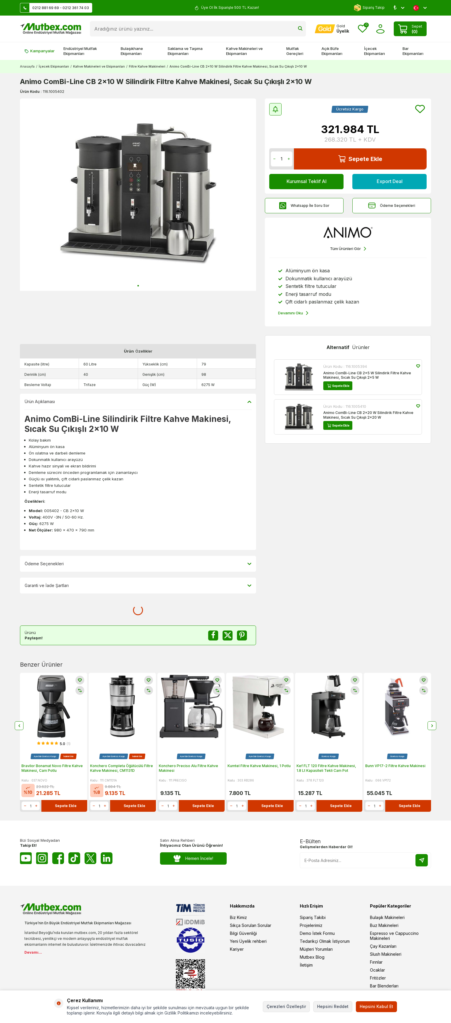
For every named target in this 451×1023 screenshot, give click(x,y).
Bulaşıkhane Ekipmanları (132, 51)
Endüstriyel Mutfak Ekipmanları (80, 51)
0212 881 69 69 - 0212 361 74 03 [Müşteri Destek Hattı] (54, 7)
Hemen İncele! (193, 858)
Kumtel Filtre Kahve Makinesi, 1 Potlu (259, 766)
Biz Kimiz (238, 917)
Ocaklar (377, 969)
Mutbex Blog (312, 957)
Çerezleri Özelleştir (286, 1006)
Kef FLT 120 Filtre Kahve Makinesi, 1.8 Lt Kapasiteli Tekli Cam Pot (326, 768)
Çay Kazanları (383, 946)
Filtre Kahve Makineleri (147, 66)
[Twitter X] (90, 858)
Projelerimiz (311, 925)
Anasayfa (27, 66)
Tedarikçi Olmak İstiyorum (325, 941)
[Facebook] (58, 858)
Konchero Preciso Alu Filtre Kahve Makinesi (188, 768)
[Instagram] (42, 858)
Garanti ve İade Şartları (138, 585)
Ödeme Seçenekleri (391, 205)
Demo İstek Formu (317, 933)
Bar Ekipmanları (413, 51)
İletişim (306, 964)
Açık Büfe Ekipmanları (332, 51)
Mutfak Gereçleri (294, 51)
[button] (138, 285)
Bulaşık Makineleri (387, 917)
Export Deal (390, 181)
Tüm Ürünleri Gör (348, 248)
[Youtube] (26, 858)
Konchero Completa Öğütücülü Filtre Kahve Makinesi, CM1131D (121, 768)
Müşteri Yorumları (316, 949)
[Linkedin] (106, 858)
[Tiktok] (74, 858)
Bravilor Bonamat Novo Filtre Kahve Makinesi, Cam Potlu (52, 768)
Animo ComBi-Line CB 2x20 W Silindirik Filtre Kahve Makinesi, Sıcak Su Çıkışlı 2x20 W (368, 415)
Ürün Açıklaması (138, 401)
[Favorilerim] (362, 28)
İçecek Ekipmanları (374, 51)
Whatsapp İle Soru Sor (304, 205)
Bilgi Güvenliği (243, 933)
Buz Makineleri (384, 925)
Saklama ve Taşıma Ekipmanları (185, 51)
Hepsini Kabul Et (376, 1006)
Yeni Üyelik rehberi (248, 941)
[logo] (50, 29)
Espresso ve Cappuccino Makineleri (394, 936)
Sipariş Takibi (313, 917)
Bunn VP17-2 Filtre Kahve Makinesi (395, 766)
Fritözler (378, 977)
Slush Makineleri (385, 954)
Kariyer (237, 949)
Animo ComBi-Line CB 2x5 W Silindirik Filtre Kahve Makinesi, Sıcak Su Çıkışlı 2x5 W (367, 375)
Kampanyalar (39, 50)
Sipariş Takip (369, 7)
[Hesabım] (332, 29)
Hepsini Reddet (333, 1006)
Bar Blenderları (384, 985)
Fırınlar (376, 962)
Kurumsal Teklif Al (307, 181)
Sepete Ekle (360, 158)
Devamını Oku (293, 313)
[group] (138, 194)
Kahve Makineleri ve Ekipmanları (244, 51)
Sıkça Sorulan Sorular (250, 925)
